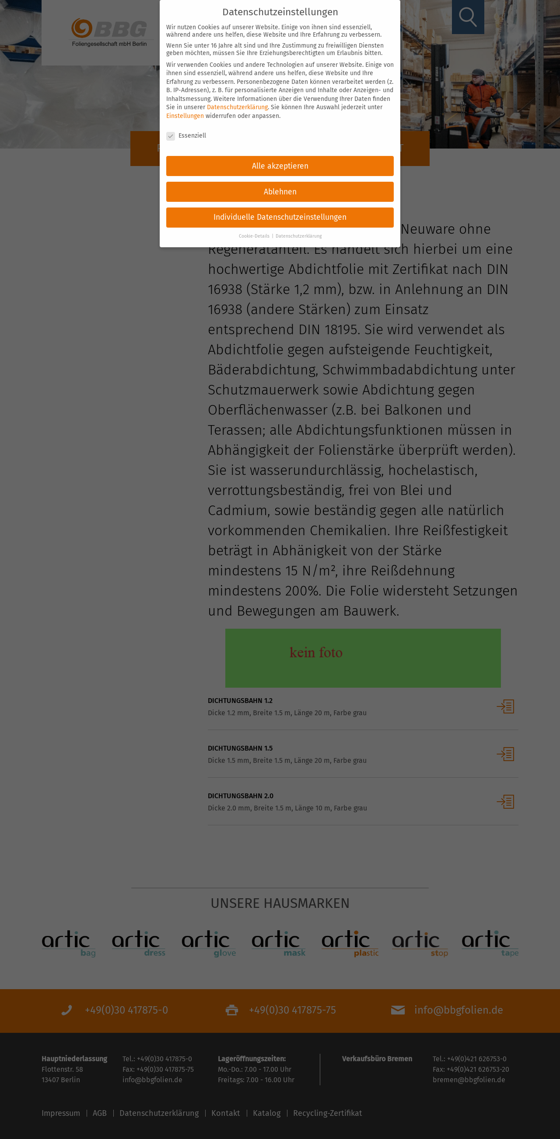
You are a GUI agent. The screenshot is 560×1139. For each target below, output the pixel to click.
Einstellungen (185, 110)
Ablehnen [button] (280, 185)
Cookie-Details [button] (255, 230)
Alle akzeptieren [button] (280, 160)
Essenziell (186, 129)
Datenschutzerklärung (237, 101)
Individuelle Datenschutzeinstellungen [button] (280, 211)
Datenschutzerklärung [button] (299, 230)
